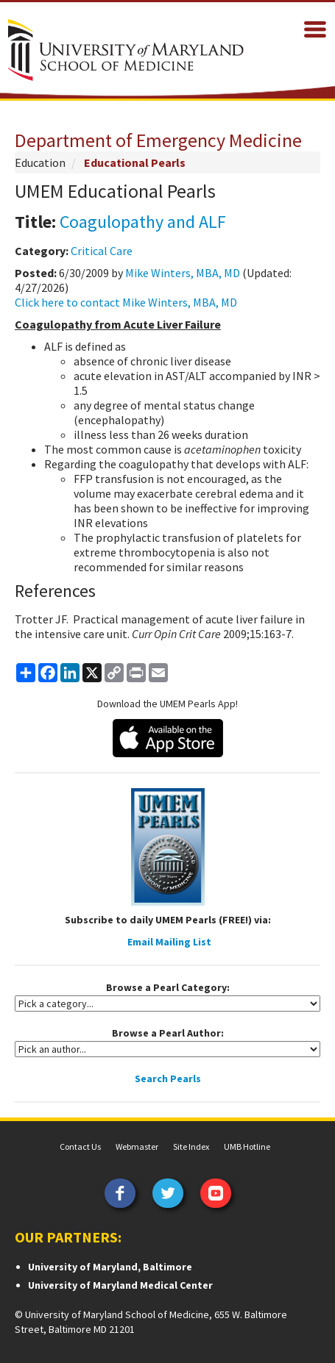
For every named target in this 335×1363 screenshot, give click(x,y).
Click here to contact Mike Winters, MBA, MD (126, 302)
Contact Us (80, 1146)
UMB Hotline (247, 1146)
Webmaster (137, 1146)
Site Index (191, 1146)
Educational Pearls (135, 162)
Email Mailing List (169, 941)
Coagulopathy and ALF (143, 221)
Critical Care (102, 250)
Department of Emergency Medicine (158, 140)
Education (40, 162)
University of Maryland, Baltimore (110, 1266)
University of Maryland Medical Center (120, 1285)
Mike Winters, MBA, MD (182, 272)
